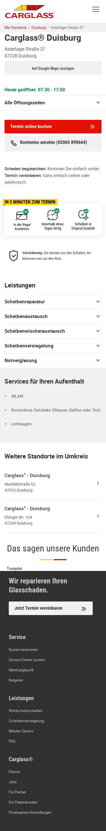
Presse (14, 771)
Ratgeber (16, 680)
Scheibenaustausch (53, 316)
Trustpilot (14, 568)
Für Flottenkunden (23, 802)
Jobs (13, 781)
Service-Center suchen (27, 659)
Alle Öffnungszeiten (25, 102)
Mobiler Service (21, 730)
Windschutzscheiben (25, 710)
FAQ (12, 741)
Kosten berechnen (23, 649)
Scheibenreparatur (53, 301)
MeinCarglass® (21, 669)
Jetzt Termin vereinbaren (50, 608)
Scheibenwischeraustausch (53, 331)
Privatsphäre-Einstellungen (30, 812)
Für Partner (17, 792)
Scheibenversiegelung (53, 345)
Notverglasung (53, 360)
